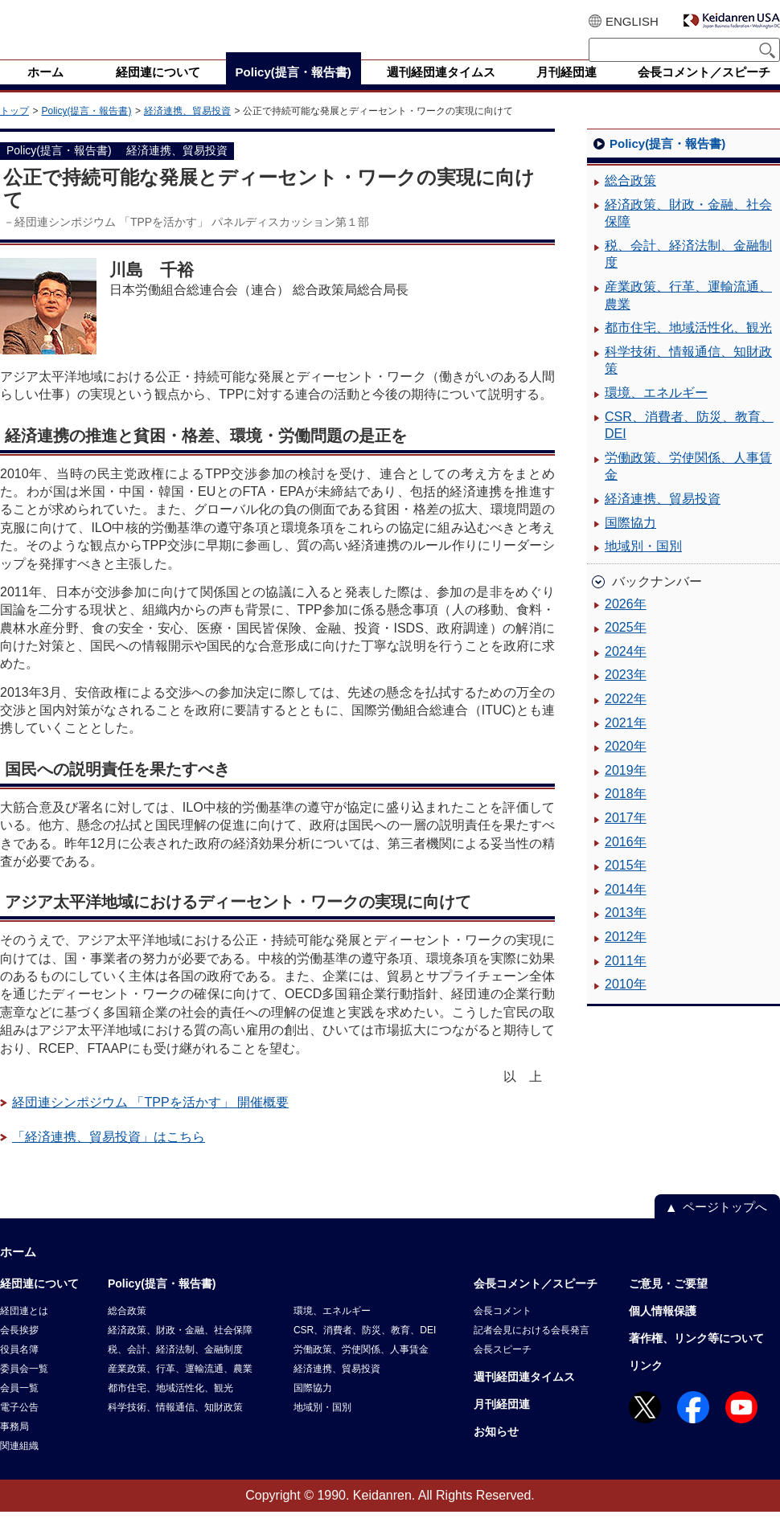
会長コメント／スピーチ (535, 1302)
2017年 (626, 837)
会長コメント (503, 1330)
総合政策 (630, 200)
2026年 (626, 623)
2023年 (626, 694)
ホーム (18, 1271)
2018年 (626, 813)
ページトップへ (725, 1226)
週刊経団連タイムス (524, 1396)
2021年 (626, 742)
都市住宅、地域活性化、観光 (688, 347)
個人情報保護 (662, 1330)
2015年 (626, 884)
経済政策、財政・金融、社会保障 (688, 232)
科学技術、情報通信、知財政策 (688, 379)
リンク (646, 1384)
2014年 (626, 908)
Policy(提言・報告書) (86, 130)
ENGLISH (632, 21)
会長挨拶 (19, 1349)
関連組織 (19, 1465)
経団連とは (24, 1330)
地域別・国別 (643, 565)
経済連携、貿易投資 (187, 130)
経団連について (39, 1302)
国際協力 (630, 542)
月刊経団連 (502, 1423)
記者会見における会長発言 (531, 1349)
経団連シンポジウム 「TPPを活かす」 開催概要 (150, 1121)
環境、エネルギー (656, 412)
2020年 (626, 765)
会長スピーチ (503, 1368)
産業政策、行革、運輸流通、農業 (688, 314)
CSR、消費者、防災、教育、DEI (689, 445)
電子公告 (19, 1426)
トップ (14, 130)
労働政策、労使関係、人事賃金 (688, 485)
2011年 (626, 980)
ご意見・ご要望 (668, 1302)
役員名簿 (19, 1368)
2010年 (626, 1003)
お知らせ (496, 1450)
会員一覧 (19, 1407)
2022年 (626, 718)
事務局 (14, 1445)
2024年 (626, 670)
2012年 (626, 956)
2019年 (626, 789)
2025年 (626, 646)
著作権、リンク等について (696, 1357)
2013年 (626, 932)
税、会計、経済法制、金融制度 (688, 273)
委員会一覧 (24, 1388)
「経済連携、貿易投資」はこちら (108, 1156)
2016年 (626, 861)
